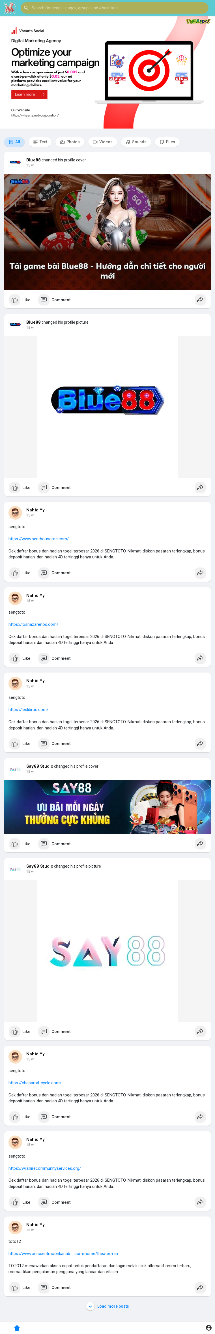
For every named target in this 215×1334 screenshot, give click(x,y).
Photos (70, 142)
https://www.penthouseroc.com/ (38, 538)
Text (40, 142)
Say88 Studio (39, 766)
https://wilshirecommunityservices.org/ (44, 1168)
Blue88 (33, 160)
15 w (30, 165)
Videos (103, 142)
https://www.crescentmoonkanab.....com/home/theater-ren (63, 1253)
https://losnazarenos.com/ (33, 624)
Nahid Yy (35, 510)
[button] (114, 8)
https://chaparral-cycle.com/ (34, 1082)
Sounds (136, 142)
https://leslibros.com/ (28, 709)
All (14, 142)
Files (167, 142)
